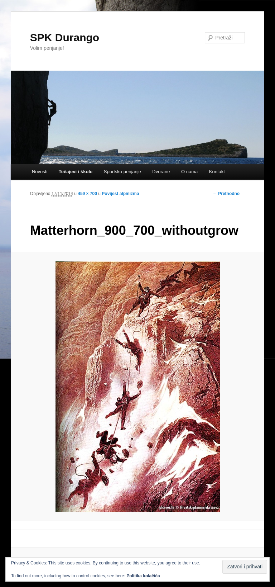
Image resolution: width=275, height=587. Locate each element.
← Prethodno (226, 193)
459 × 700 (87, 193)
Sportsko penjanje (122, 171)
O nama (189, 171)
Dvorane (161, 171)
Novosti (39, 171)
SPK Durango (64, 37)
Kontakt (217, 171)
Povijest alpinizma (120, 193)
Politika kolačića (143, 575)
